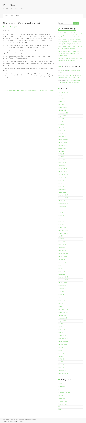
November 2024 (63, 107)
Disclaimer (5, 421)
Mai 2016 (61, 359)
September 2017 (63, 318)
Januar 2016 (62, 371)
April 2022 (61, 183)
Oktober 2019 (62, 256)
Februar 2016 (62, 368)
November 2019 (63, 253)
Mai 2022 (61, 180)
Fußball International (64, 392)
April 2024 (61, 127)
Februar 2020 (62, 245)
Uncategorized (62, 404)
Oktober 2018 (62, 283)
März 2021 (61, 221)
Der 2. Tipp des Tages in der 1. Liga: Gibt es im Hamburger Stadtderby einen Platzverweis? (70, 53)
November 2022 (63, 168)
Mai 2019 (61, 265)
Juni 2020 (61, 236)
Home (6, 15)
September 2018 (63, 286)
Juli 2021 (61, 209)
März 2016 (61, 365)
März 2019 (61, 271)
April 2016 (61, 362)
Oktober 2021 (62, 201)
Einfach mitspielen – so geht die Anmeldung (42, 90)
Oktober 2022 (62, 171)
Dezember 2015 (63, 373)
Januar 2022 (62, 192)
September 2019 (63, 259)
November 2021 (63, 198)
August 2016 (62, 350)
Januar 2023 (62, 166)
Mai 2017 (61, 324)
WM (59, 410)
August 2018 (62, 289)
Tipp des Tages (62, 401)
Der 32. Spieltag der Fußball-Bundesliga (15, 90)
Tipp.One (9, 5)
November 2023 (63, 139)
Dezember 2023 (63, 136)
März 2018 (61, 300)
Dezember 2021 (63, 195)
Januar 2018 (62, 306)
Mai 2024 (61, 125)
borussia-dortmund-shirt (67, 75)
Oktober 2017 (62, 315)
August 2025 (62, 95)
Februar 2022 (62, 189)
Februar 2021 (62, 224)
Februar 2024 (62, 133)
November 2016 (63, 341)
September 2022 (63, 174)
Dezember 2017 (63, 309)
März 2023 (61, 160)
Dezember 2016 (63, 338)
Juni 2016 (61, 356)
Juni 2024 (61, 122)
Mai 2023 (61, 154)
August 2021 (62, 207)
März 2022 (61, 186)
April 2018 (61, 297)
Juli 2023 (61, 151)
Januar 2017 (62, 335)
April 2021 (61, 218)
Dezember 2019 (63, 250)
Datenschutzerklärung (13, 421)
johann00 (63, 70)
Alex (6, 27)
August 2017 (62, 321)
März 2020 (61, 242)
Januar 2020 (62, 248)
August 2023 (62, 148)
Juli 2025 (61, 98)
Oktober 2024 (62, 110)
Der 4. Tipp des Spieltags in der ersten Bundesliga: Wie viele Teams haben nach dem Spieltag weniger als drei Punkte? (70, 42)
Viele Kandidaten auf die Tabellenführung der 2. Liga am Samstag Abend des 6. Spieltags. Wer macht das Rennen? (70, 35)
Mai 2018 (61, 294)
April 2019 (61, 268)
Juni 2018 (61, 291)
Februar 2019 (62, 274)
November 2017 (63, 312)
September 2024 (63, 113)
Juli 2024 (61, 119)
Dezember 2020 (63, 230)
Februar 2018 (62, 303)
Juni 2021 (61, 212)
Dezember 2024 (63, 104)
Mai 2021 (61, 215)
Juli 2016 (61, 353)
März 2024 (61, 130)
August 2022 (62, 177)
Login (17, 15)
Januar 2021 (62, 227)
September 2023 (63, 145)
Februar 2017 (62, 332)
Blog (11, 15)
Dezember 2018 (63, 277)
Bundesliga (61, 386)
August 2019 (62, 262)
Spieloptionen (62, 398)
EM (59, 389)
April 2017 (61, 327)
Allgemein (61, 383)
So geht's (14, 27)
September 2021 (63, 204)
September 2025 (63, 92)
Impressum (21, 421)
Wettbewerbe (62, 407)
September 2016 (63, 347)
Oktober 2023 (62, 142)
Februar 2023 (62, 163)
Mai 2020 (61, 239)
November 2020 (63, 233)
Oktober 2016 (62, 344)
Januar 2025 (62, 101)
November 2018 (63, 280)
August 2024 (62, 116)
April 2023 (61, 157)
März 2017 (61, 330)
